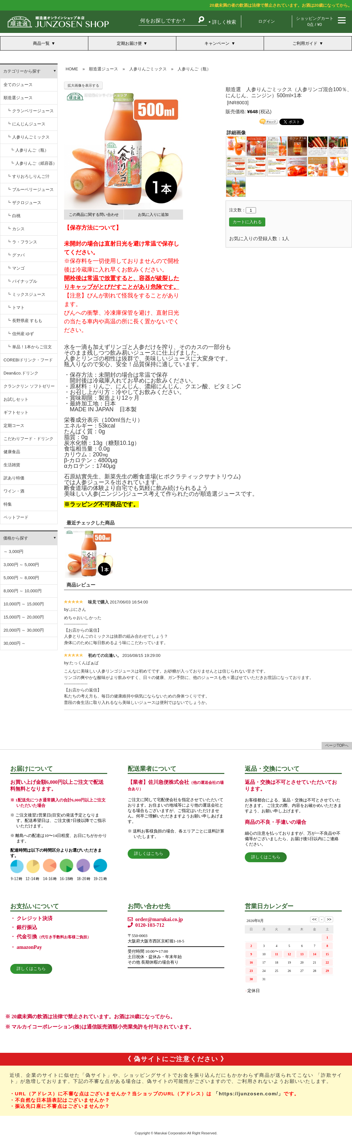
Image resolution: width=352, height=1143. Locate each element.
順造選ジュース (18, 97)
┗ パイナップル (22, 281)
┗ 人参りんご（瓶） (29, 150)
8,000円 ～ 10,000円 (23, 590)
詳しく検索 (224, 22)
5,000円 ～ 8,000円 (21, 577)
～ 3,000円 (13, 551)
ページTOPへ (336, 745)
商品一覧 (41, 43)
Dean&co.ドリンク (21, 373)
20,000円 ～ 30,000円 (24, 630)
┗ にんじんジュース (26, 124)
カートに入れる (247, 221)
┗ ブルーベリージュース (30, 189)
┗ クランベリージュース (30, 110)
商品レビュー (81, 584)
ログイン (266, 21)
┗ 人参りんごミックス (28, 137)
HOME (72, 69)
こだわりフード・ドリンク (28, 438)
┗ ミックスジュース (26, 294)
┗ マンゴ (16, 268)
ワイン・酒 (14, 491)
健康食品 (12, 451)
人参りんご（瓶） (194, 69)
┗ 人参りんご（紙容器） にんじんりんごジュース (33, 165)
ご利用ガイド (304, 43)
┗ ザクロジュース (24, 202)
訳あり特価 (14, 478)
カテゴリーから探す (22, 71)
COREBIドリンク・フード (28, 360)
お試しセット (16, 399)
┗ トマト (16, 307)
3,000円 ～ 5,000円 (21, 564)
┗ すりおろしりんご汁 (28, 176)
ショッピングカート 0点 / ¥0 (314, 21)
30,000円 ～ (15, 643)
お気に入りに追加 (153, 214)
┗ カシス (16, 228)
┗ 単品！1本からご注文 (29, 346)
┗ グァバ (16, 255)
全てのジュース (18, 84)
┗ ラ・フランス (22, 242)
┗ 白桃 (13, 215)
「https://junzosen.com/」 (248, 1093)
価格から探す (15, 538)
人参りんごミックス (148, 69)
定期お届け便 (129, 43)
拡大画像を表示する (83, 85)
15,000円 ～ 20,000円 (24, 617)
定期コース (14, 425)
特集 (8, 504)
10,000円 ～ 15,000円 (24, 604)
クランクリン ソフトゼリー (29, 386)
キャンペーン (216, 43)
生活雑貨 (12, 464)
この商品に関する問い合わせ (94, 214)
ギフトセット (16, 412)
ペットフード (16, 517)
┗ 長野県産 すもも (24, 320)
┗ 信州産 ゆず (20, 333)
